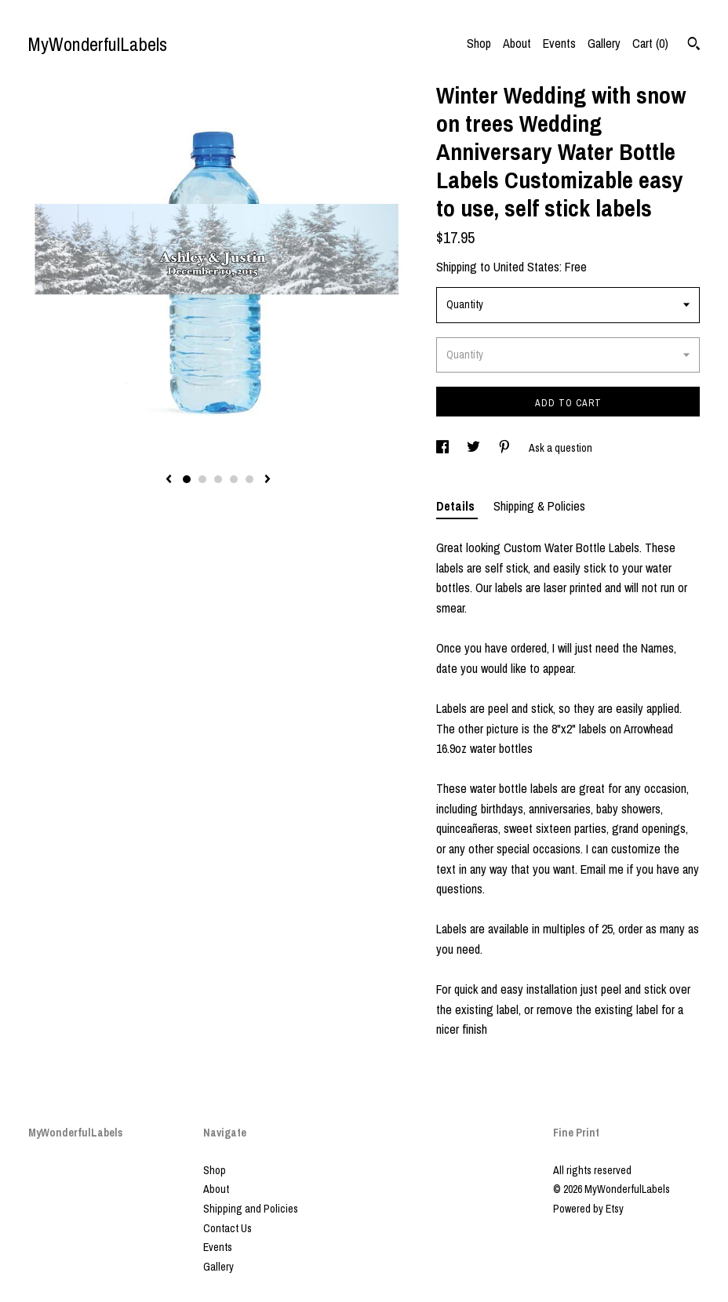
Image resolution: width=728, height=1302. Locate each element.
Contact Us (227, 1228)
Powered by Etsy (588, 1209)
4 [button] (234, 479)
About (517, 43)
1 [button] (187, 479)
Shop (479, 43)
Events (559, 43)
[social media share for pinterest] (505, 448)
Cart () (650, 43)
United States (526, 266)
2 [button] (202, 479)
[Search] (694, 45)
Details (457, 506)
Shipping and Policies (250, 1209)
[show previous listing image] (169, 480)
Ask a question (560, 448)
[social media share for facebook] (443, 448)
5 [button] (249, 479)
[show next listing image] (267, 480)
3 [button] (218, 479)
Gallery (604, 43)
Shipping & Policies (539, 506)
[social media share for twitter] (474, 448)
